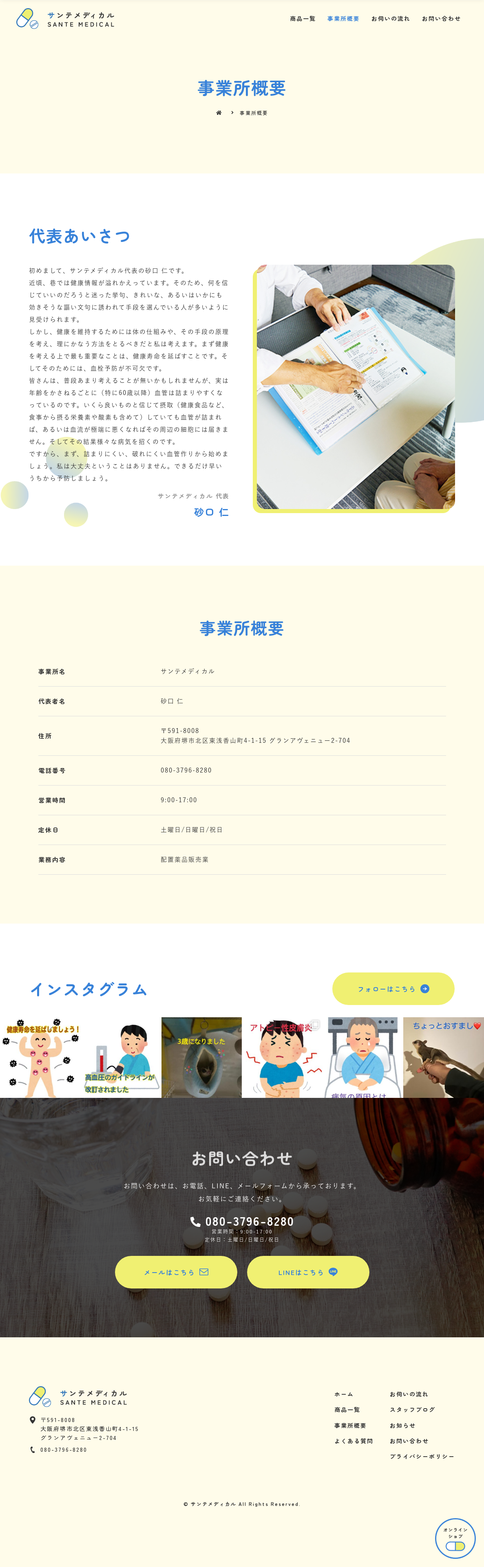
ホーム (344, 1394)
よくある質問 (353, 1441)
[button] (393, 988)
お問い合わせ (441, 18)
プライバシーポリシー (422, 1456)
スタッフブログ (412, 1409)
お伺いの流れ (391, 18)
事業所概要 (343, 18)
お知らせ (403, 1425)
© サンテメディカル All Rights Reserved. (242, 1503)
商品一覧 (303, 18)
